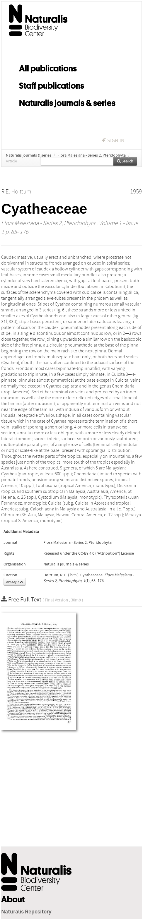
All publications (48, 67)
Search (125, 161)
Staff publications (51, 84)
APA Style (14, 582)
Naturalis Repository (26, 912)
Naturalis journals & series (67, 102)
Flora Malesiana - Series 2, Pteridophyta (91, 155)
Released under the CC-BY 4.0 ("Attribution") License (88, 553)
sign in (113, 141)
